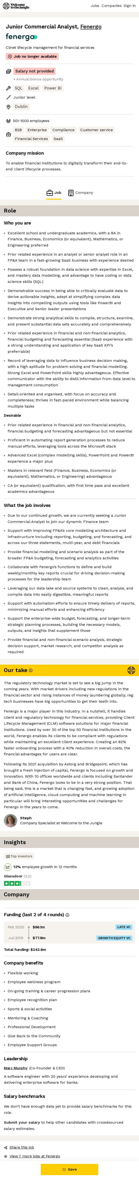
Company (80, 193)
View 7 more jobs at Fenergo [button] (32, 1156)
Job (53, 193)
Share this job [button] (19, 1147)
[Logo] (16, 6)
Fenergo (91, 26)
